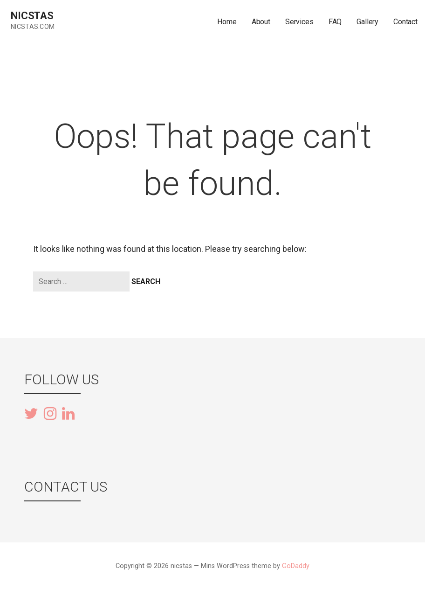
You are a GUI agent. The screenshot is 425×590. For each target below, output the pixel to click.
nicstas (32, 15)
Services (299, 21)
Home (226, 21)
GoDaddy (295, 566)
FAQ (335, 21)
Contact (405, 21)
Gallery (367, 21)
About (261, 21)
